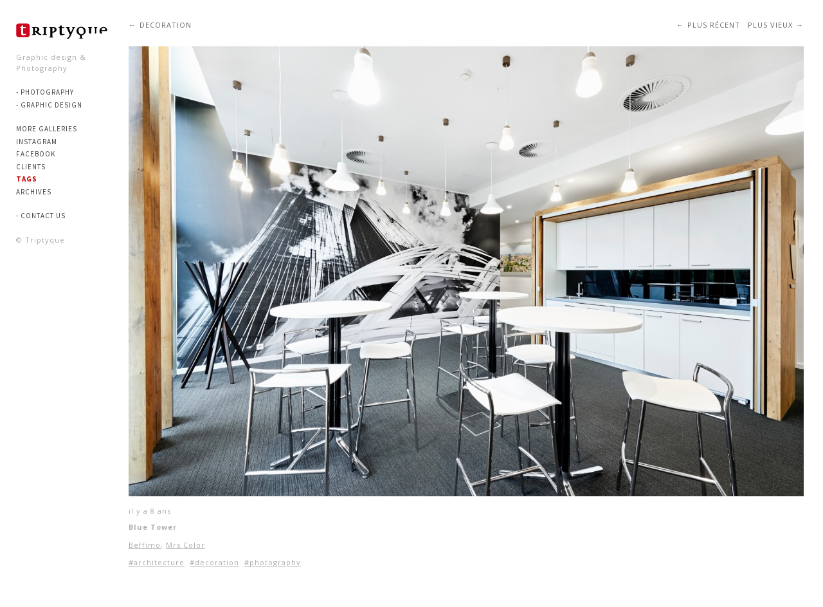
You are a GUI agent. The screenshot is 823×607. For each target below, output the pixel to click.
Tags (26, 178)
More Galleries (46, 128)
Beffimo (145, 545)
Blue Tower (153, 527)
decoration (166, 25)
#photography (272, 562)
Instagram (36, 141)
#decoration (214, 562)
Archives (33, 191)
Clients (31, 166)
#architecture (157, 562)
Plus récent (713, 25)
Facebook (35, 153)
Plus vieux (770, 25)
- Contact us (41, 215)
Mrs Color (185, 545)
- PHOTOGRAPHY (45, 92)
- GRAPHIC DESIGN (49, 104)
